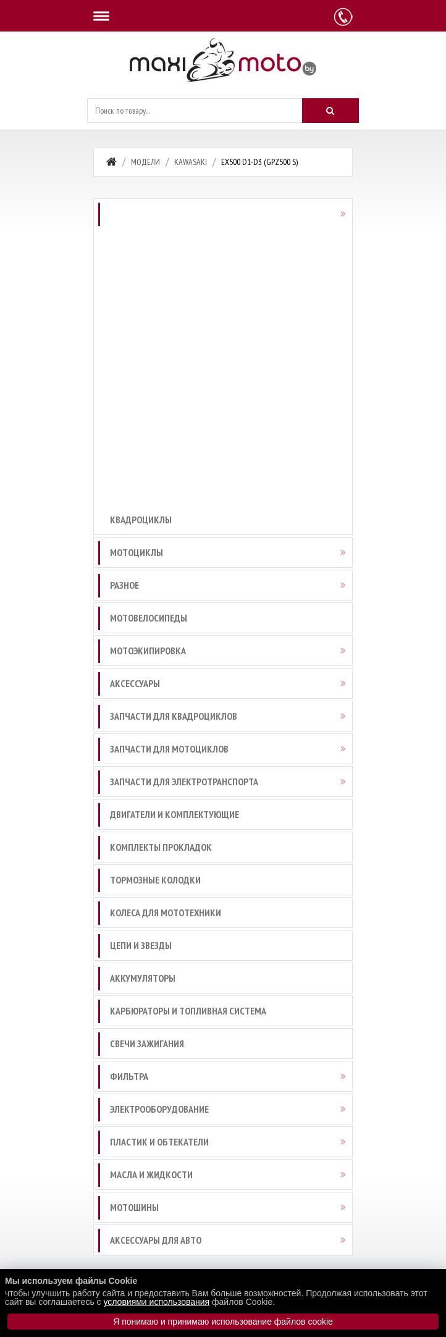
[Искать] (330, 110)
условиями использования (156, 1302)
